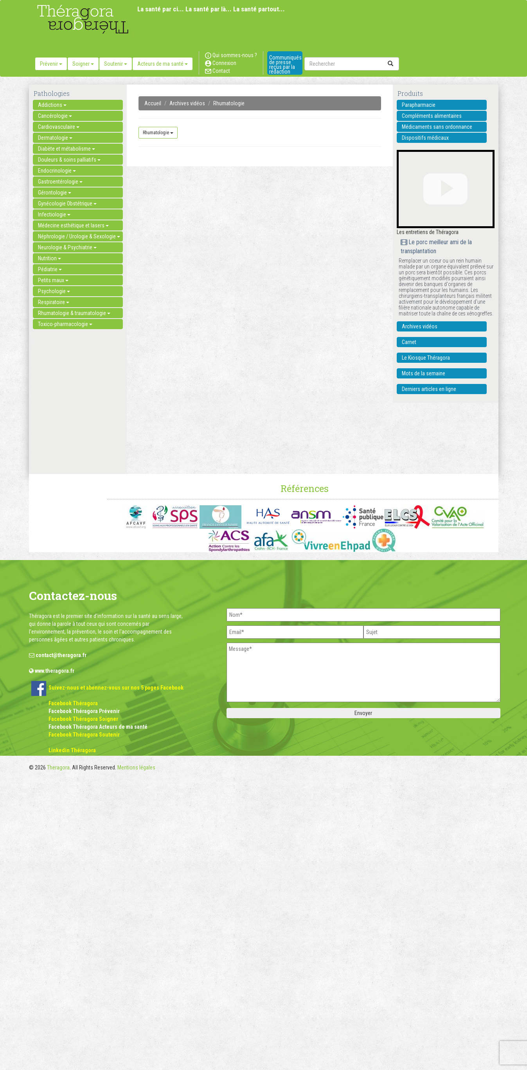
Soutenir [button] (115, 64)
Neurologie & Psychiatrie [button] (67, 247)
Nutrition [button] (49, 258)
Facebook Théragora (73, 703)
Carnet (409, 342)
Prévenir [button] (51, 64)
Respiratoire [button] (53, 302)
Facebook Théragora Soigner (83, 719)
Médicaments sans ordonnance (437, 127)
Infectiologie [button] (54, 214)
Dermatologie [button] (55, 138)
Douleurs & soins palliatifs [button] (69, 160)
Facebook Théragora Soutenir (84, 734)
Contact (217, 71)
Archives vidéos (187, 103)
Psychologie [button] (54, 291)
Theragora (58, 767)
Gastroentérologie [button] (60, 181)
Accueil (152, 103)
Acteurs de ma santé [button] (162, 64)
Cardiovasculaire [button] (58, 127)
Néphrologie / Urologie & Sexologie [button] (79, 236)
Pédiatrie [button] (50, 269)
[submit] (390, 63)
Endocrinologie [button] (57, 171)
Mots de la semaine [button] (423, 373)
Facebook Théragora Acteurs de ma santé (98, 727)
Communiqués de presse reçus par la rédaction (285, 64)
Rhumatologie (229, 103)
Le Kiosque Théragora (426, 358)
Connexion (220, 63)
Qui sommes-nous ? (231, 55)
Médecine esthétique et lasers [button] (73, 225)
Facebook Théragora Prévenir (84, 711)
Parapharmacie (418, 105)
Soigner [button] (83, 64)
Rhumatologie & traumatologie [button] (74, 313)
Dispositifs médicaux (425, 138)
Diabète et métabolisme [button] (66, 149)
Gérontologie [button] (54, 192)
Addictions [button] (52, 105)
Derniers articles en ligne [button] (429, 389)
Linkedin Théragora (72, 750)
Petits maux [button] (53, 280)
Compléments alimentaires (432, 116)
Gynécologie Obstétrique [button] (67, 203)
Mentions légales (136, 767)
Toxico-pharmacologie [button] (65, 324)
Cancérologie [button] (55, 116)
